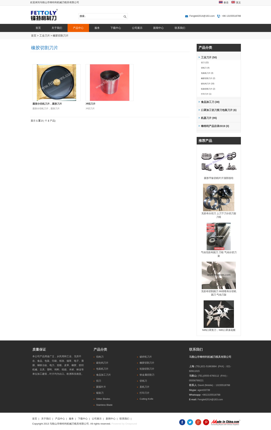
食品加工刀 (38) (210, 102)
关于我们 (57, 27)
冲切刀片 (90, 104)
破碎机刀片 (146, 357)
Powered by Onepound (124, 423)
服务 (97, 27)
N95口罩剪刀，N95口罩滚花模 (218, 330)
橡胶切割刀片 (61, 35)
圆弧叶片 (101, 387)
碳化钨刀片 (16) (207, 84)
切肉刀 (100, 357)
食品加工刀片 (103, 375)
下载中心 (115, 27)
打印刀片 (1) (206, 94)
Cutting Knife (146, 399)
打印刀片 (144, 393)
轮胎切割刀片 (147, 369)
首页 (38, 27)
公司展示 (137, 27)
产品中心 (78, 27)
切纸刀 (143, 381)
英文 (238, 2)
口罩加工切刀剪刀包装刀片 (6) (219, 110)
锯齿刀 (100, 393)
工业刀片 (44, 35)
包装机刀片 (102, 369)
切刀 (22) (205, 63)
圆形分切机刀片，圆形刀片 (47, 104)
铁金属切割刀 (147, 375)
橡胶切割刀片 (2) (208, 78)
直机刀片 (144, 387)
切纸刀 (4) (205, 68)
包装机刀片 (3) (207, 73)
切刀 (98, 381)
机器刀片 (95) (209, 118)
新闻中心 (158, 27)
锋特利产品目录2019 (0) (215, 126)
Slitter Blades (103, 399)
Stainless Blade (104, 405)
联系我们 (180, 27)
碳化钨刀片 (102, 363)
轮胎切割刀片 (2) (208, 89)
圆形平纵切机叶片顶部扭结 (218, 178)
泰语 (226, 2)
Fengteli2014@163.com (202, 16)
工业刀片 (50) (209, 57)
